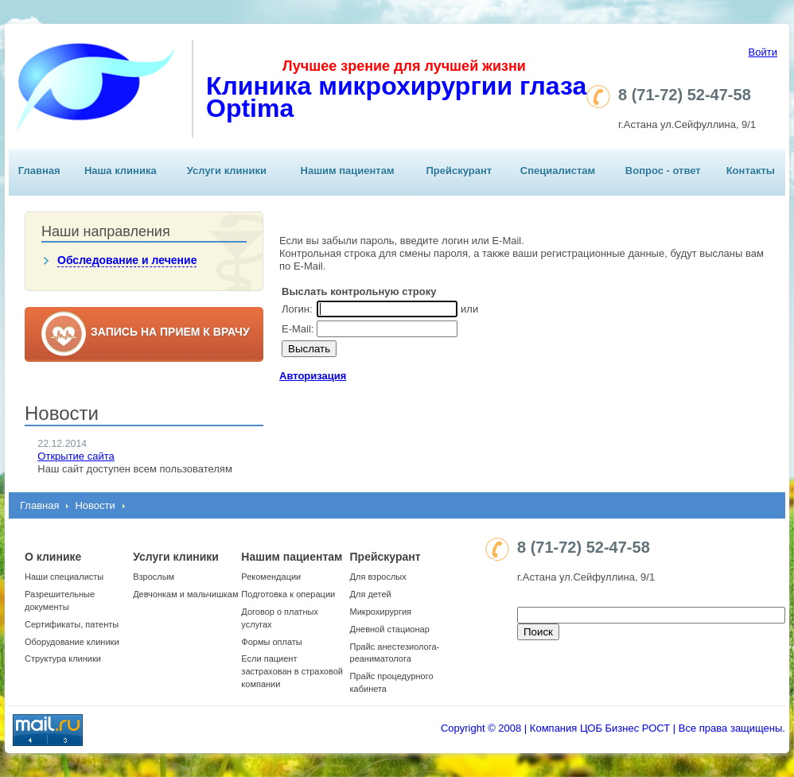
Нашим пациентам (348, 171)
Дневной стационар (390, 629)
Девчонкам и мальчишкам (185, 594)
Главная (39, 171)
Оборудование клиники (72, 642)
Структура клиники (63, 658)
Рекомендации (271, 576)
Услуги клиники (227, 171)
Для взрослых (378, 576)
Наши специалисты (64, 576)
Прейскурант (459, 171)
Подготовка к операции (288, 594)
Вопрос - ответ (663, 171)
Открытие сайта (75, 456)
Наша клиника (120, 171)
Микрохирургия (380, 611)
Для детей (370, 594)
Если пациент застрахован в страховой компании (292, 671)
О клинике (53, 556)
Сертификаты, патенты (72, 624)
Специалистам (557, 171)
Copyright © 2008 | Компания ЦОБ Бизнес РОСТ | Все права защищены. (613, 728)
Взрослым (153, 576)
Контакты (750, 171)
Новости (95, 505)
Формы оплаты (271, 642)
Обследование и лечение (127, 260)
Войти (763, 52)
